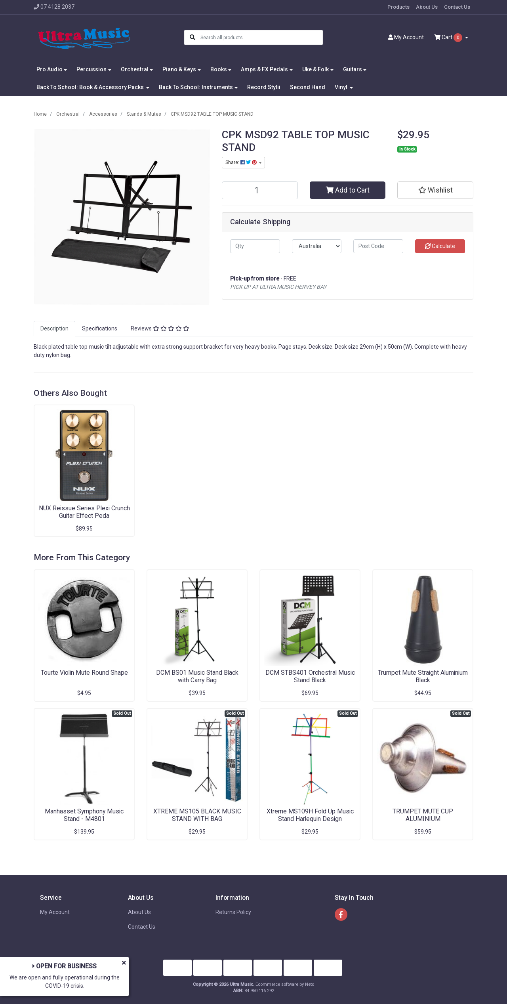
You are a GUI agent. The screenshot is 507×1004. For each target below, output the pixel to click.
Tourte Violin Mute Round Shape (84, 672)
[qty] (255, 246)
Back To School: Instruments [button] (196, 87)
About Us (427, 7)
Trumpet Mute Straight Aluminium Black (423, 676)
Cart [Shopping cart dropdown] (448, 37)
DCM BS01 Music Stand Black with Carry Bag (197, 676)
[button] (435, 190)
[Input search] (261, 37)
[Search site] (192, 37)
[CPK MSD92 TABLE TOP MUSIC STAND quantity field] (260, 190)
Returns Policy (233, 912)
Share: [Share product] (241, 162)
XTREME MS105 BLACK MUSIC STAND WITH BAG (197, 815)
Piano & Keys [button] (179, 69)
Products (398, 7)
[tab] (54, 328)
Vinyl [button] (342, 87)
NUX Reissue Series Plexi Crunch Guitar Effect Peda (84, 511)
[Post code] (378, 246)
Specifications (99, 328)
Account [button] (406, 37)
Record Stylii (263, 87)
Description (54, 328)
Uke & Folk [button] (315, 69)
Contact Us (457, 7)
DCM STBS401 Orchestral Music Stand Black (310, 676)
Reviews (160, 328)
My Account (55, 912)
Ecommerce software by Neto (284, 984)
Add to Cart (348, 190)
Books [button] (218, 69)
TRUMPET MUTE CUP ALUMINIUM (423, 815)
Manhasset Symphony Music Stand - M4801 (84, 815)
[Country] (317, 246)
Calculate (440, 246)
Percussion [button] (91, 69)
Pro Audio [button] (49, 69)
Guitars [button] (352, 69)
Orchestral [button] (135, 69)
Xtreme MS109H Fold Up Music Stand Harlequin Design (310, 815)
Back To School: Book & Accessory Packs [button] (90, 87)
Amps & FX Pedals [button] (264, 69)
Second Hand (307, 87)
